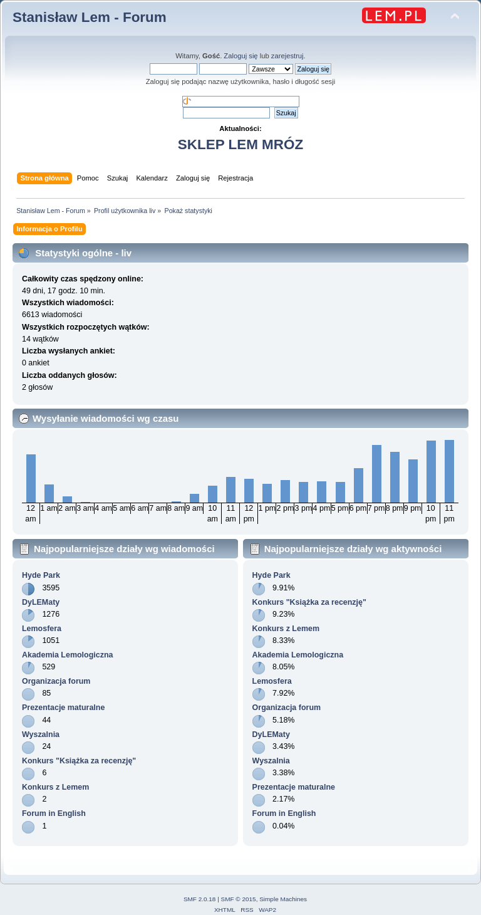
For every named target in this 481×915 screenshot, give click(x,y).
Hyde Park (41, 575)
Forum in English (54, 813)
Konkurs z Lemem (55, 787)
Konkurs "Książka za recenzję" (79, 760)
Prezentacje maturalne (63, 707)
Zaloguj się (240, 56)
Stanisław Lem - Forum (90, 17)
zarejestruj (287, 56)
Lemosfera (41, 628)
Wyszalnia (40, 734)
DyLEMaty (40, 602)
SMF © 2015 (238, 899)
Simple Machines (283, 899)
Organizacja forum (56, 681)
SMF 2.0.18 (200, 899)
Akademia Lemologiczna (67, 655)
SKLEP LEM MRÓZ (240, 144)
